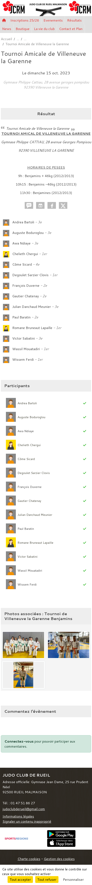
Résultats (74, 20)
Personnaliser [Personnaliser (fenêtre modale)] (73, 879)
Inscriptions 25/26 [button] (24, 20)
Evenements (53, 20)
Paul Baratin (21, 317)
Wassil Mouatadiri (26, 349)
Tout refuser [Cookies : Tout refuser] (46, 879)
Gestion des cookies (59, 858)
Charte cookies (29, 858)
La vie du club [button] (44, 28)
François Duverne (25, 285)
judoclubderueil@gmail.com (24, 809)
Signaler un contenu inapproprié (27, 821)
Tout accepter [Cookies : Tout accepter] (20, 879)
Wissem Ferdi (23, 359)
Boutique (23, 28)
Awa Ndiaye (21, 243)
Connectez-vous (19, 741)
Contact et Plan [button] (71, 28)
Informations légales (18, 816)
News (6, 28)
